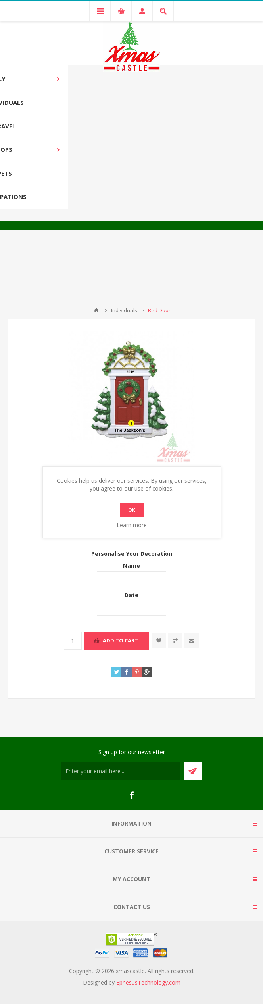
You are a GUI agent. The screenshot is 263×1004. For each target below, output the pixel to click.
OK (131, 510)
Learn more (132, 525)
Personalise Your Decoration (131, 553)
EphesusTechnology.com (148, 982)
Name (131, 565)
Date (131, 595)
